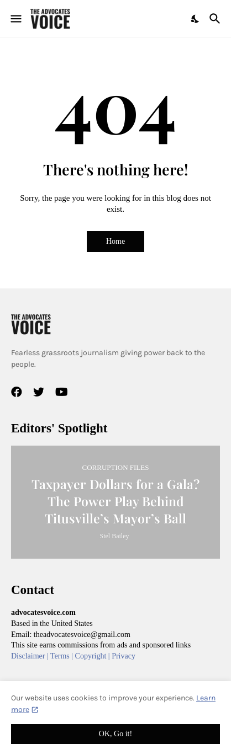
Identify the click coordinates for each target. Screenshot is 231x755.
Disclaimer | (30, 656)
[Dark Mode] (196, 18)
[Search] (216, 18)
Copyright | (93, 656)
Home (115, 241)
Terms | (62, 656)
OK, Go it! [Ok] (115, 734)
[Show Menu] (15, 18)
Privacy (123, 656)
